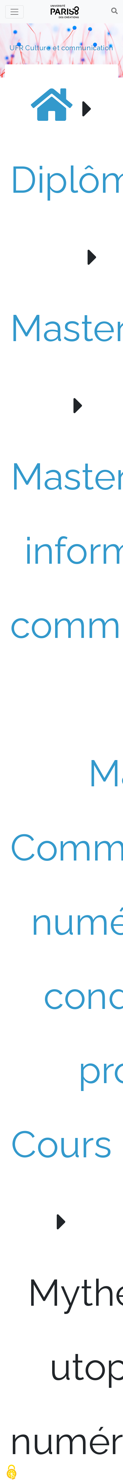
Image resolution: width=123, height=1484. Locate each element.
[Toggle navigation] (14, 11)
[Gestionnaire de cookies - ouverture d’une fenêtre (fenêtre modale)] (11, 1472)
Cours (61, 1144)
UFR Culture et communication (61, 48)
